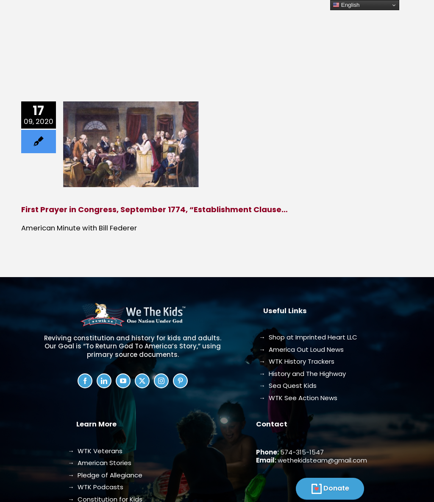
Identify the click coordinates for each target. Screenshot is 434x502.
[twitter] (142, 380)
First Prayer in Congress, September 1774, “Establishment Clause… (154, 209)
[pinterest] (180, 380)
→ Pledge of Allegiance (105, 475)
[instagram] (161, 380)
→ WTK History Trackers (296, 361)
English (346, 5)
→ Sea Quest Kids (288, 385)
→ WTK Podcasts (95, 486)
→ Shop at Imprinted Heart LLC (308, 337)
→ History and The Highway (302, 373)
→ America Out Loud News (301, 349)
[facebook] (85, 380)
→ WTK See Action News (298, 397)
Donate (336, 488)
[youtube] (123, 380)
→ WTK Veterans (95, 450)
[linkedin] (104, 380)
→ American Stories (99, 462)
